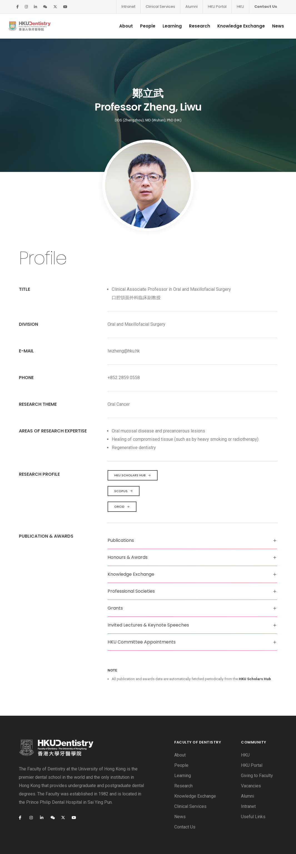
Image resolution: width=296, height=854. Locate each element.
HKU (240, 6)
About (120, 26)
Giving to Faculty (257, 748)
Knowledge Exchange (235, 26)
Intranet (128, 6)
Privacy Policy (62, 841)
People (142, 26)
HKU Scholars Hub (132, 448)
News (272, 26)
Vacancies (251, 759)
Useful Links (253, 789)
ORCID (122, 479)
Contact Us (265, 6)
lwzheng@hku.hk (124, 324)
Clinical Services (160, 6)
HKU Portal (217, 6)
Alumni (191, 6)
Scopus (123, 464)
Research (194, 26)
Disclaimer (29, 841)
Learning (166, 26)
